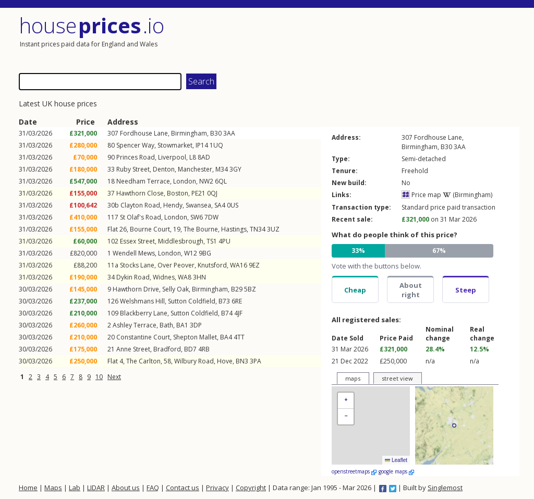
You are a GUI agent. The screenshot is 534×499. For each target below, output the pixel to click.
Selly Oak (175, 289)
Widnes (164, 277)
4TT (239, 337)
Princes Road (135, 157)
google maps (396, 471)
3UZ (273, 229)
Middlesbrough (180, 241)
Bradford (167, 349)
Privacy (217, 487)
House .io (91, 25)
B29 (236, 289)
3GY (235, 169)
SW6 (196, 217)
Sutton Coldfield (191, 301)
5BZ (250, 289)
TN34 (257, 229)
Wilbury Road (194, 361)
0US (232, 205)
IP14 (202, 145)
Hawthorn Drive (136, 289)
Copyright (251, 487)
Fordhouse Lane (144, 133)
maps (352, 378)
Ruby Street (133, 169)
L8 (192, 157)
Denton (164, 169)
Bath (166, 325)
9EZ (254, 265)
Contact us (182, 487)
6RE (237, 301)
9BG (205, 253)
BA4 (226, 337)
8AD (204, 157)
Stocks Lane (137, 265)
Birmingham (189, 133)
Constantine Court (143, 337)
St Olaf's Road (140, 217)
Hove (225, 361)
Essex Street (137, 241)
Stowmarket (174, 145)
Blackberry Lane (143, 313)
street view (397, 378)
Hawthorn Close (140, 193)
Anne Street (133, 349)
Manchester (195, 169)
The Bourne (201, 229)
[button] (346, 401)
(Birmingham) (467, 194)
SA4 (219, 205)
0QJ (212, 193)
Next (114, 376)
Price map (421, 194)
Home (28, 487)
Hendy (173, 205)
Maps (53, 487)
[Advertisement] (394, 39)
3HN (199, 277)
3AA (229, 133)
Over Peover (176, 265)
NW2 (206, 181)
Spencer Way (135, 145)
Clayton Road (140, 205)
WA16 (238, 265)
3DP (196, 325)
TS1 (212, 241)
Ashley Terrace (134, 325)
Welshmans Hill (142, 301)
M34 (221, 169)
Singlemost (445, 487)
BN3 (242, 361)
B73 (224, 301)
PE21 (198, 193)
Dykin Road (133, 277)
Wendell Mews (134, 253)
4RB (204, 349)
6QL (221, 181)
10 (99, 376)
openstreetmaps (354, 471)
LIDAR (96, 487)
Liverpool (172, 157)
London (184, 181)
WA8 (184, 277)
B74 (227, 313)
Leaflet (396, 460)
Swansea (198, 205)
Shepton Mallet (195, 337)
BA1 (182, 325)
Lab (74, 487)
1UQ (216, 145)
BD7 (190, 349)
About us (126, 487)
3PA (255, 361)
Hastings (234, 229)
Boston (177, 193)
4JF (238, 313)
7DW (211, 217)
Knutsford (212, 265)
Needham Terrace (143, 181)
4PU (224, 241)
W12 (190, 253)
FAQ (153, 487)
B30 (216, 133)
